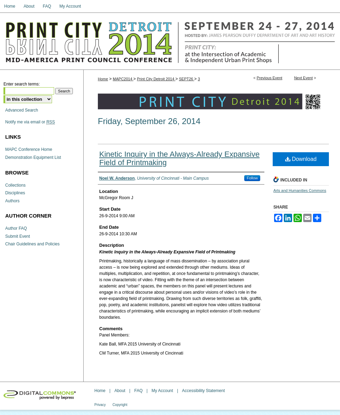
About (119, 390)
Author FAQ (16, 228)
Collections (15, 185)
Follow (252, 178)
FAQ (138, 390)
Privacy (100, 405)
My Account (162, 390)
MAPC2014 (123, 79)
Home (103, 79)
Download (301, 159)
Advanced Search (21, 110)
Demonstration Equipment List (33, 157)
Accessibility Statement (203, 390)
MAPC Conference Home (28, 149)
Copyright (119, 405)
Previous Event (269, 78)
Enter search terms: (21, 84)
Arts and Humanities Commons (299, 190)
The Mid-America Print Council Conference (170, 41)
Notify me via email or (30, 122)
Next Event (303, 78)
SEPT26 (186, 79)
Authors (12, 200)
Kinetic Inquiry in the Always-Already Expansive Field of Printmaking (179, 158)
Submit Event (17, 236)
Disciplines (15, 192)
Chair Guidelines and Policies (32, 244)
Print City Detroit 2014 (156, 79)
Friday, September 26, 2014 (149, 121)
